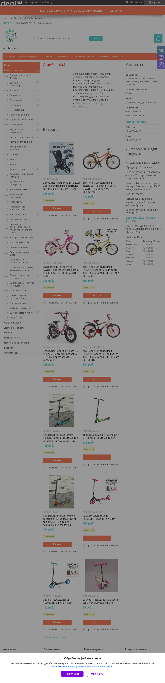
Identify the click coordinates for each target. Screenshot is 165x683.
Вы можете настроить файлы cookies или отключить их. (81, 666)
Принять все (72, 674)
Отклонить (97, 674)
